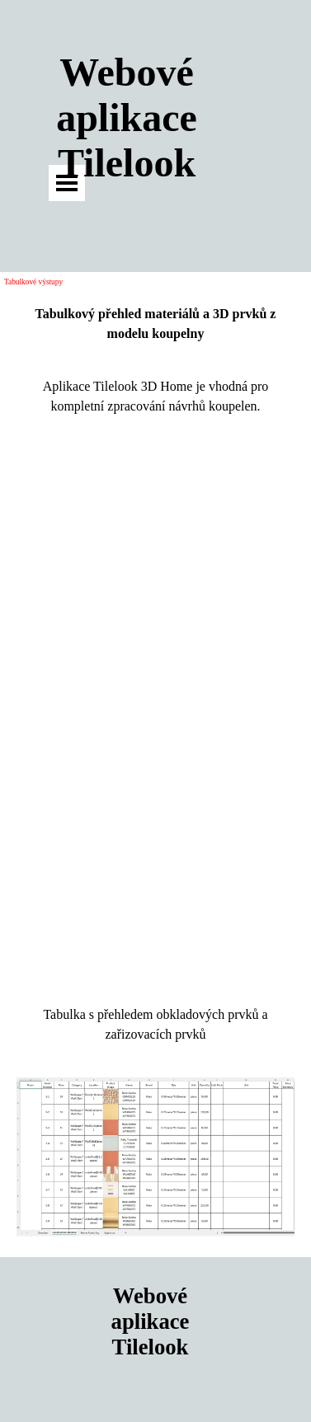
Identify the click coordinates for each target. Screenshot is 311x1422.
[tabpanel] (155, 324)
